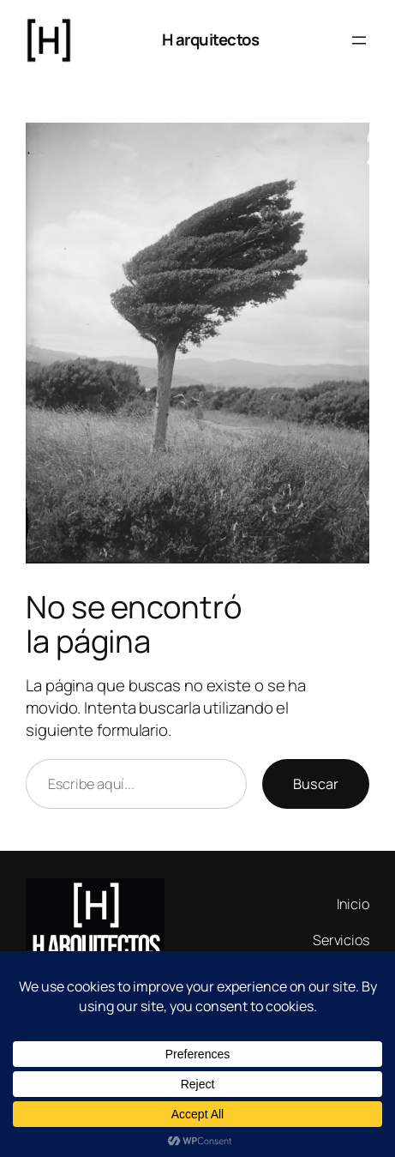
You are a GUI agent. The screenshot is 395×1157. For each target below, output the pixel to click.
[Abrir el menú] (359, 40)
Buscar (315, 783)
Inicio (353, 904)
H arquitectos (211, 39)
